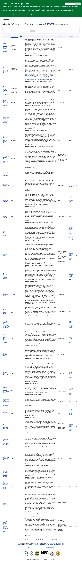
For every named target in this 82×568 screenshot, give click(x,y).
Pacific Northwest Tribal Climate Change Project (29, 6)
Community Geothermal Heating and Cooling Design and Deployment (6, 442)
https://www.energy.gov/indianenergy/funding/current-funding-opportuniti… (41, 325)
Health (39, 14)
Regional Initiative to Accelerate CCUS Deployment (5, 354)
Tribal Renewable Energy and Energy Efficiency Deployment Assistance (5, 338)
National (70, 69)
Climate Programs (27, 14)
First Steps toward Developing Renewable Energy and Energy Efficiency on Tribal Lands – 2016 (6, 526)
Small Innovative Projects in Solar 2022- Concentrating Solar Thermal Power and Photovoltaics (6, 401)
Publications (34, 14)
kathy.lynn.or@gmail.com (49, 23)
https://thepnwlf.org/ (75, 9)
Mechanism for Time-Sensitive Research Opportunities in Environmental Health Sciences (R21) (6, 158)
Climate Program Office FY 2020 (6, 294)
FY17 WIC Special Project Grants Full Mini (6, 185)
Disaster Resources (52, 14)
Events (61, 14)
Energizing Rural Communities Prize (6, 458)
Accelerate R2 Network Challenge (5, 216)
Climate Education (44, 14)
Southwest (71, 197)
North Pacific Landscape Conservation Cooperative (34, 544)
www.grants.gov (28, 103)
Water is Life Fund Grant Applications (5, 174)
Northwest (70, 227)
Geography (23, 28)
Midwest (70, 254)
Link (76, 47)
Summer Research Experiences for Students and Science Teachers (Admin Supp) (6, 140)
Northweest (71, 196)
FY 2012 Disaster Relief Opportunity (6, 200)
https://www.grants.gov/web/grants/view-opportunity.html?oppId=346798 (41, 79)
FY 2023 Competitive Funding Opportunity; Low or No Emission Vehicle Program (6, 90)
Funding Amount (61, 36)
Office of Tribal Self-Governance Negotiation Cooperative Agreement (6, 120)
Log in (80, 14)
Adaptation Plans (10, 14)
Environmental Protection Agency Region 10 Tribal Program (53, 545)
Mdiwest (70, 204)
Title (4, 36)
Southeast (70, 200)
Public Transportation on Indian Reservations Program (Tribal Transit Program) (6, 47)
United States (71, 186)
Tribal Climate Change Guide (16, 3)
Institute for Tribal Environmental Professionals (30, 545)
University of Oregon (51, 543)
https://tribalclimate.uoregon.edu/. (34, 10)
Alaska (70, 201)
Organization (14, 36)
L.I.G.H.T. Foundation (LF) (55, 6)
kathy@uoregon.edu (50, 547)
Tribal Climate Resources (18, 14)
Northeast (70, 199)
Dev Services (53, 559)
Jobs (58, 14)
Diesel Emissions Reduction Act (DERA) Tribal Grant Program (6, 103)
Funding (4, 14)
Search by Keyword (7, 28)
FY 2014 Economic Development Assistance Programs (5, 276)
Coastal (70, 234)
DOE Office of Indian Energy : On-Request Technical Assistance (6, 474)
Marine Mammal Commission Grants (6, 255)
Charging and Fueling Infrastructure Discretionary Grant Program (6, 70)
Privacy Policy (42, 559)
